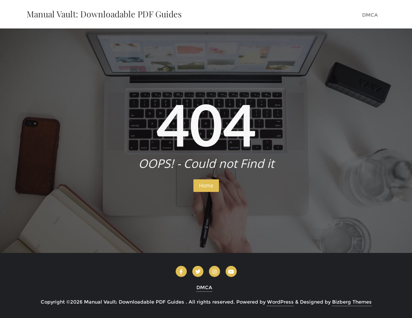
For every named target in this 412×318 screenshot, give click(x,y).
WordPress (280, 302)
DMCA (204, 287)
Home (206, 185)
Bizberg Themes (352, 302)
